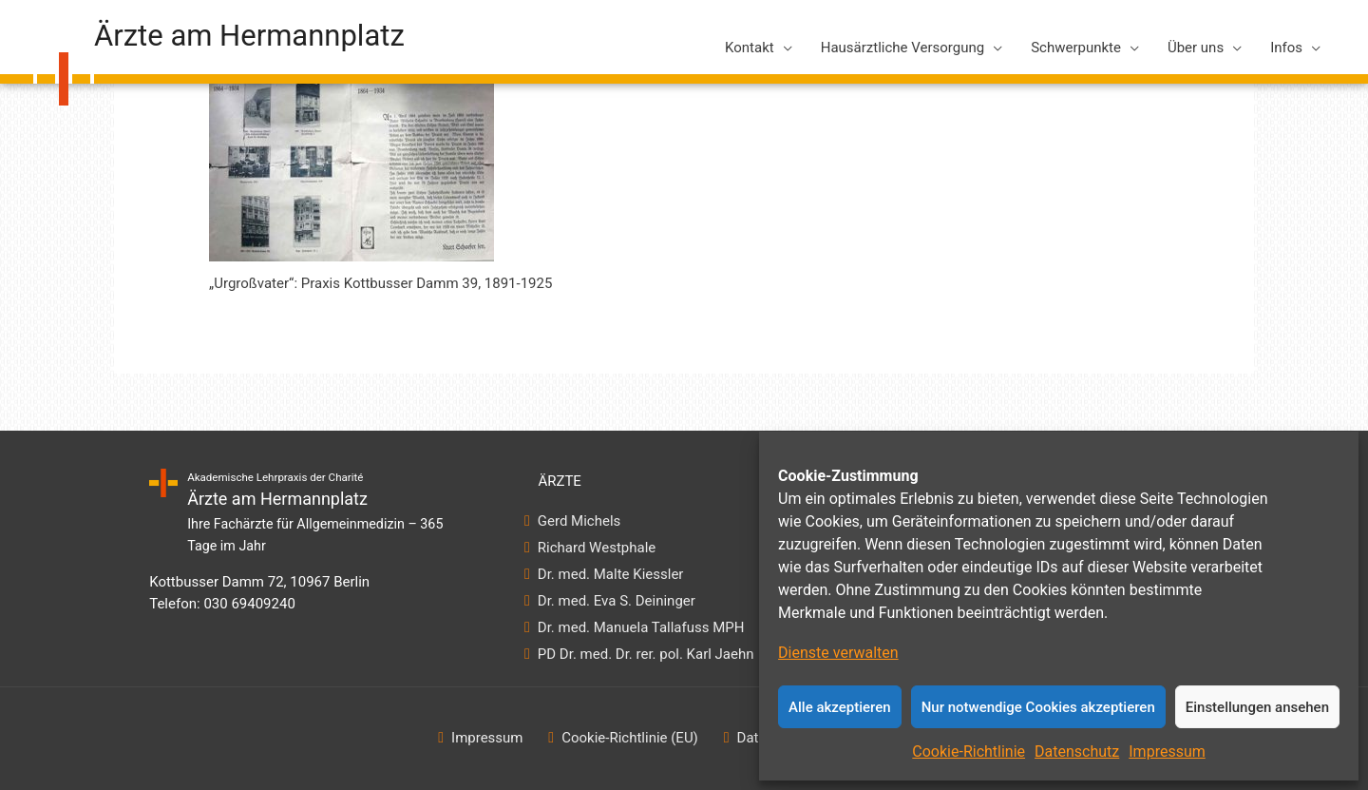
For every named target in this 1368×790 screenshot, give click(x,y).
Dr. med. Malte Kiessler (610, 574)
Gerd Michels (579, 521)
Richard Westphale (597, 547)
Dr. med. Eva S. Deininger (616, 600)
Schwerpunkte (1076, 47)
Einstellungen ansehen (1257, 707)
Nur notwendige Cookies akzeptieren (1038, 707)
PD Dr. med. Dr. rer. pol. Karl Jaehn (645, 654)
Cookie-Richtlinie (968, 751)
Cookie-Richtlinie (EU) (629, 737)
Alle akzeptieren (839, 707)
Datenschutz (1077, 751)
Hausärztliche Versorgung (902, 47)
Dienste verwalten (838, 653)
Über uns (1196, 47)
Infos (1286, 47)
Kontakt (749, 47)
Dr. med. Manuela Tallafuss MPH (641, 627)
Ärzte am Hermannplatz (249, 35)
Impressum (1167, 751)
